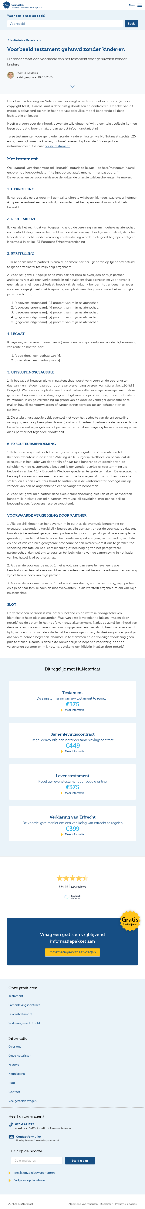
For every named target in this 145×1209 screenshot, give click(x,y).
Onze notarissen (19, 1055)
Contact (14, 1092)
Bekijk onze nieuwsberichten (31, 1172)
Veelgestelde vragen (22, 1101)
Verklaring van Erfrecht (24, 1023)
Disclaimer (106, 1204)
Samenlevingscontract (24, 1005)
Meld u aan (80, 1160)
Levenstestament (20, 1014)
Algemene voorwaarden (83, 1204)
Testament (15, 996)
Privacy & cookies (126, 1204)
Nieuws (13, 1064)
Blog (11, 1083)
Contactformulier (28, 1136)
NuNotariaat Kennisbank (24, 40)
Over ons (14, 1046)
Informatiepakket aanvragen (72, 952)
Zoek (131, 23)
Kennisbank (16, 1074)
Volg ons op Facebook (26, 1180)
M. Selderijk (30, 73)
